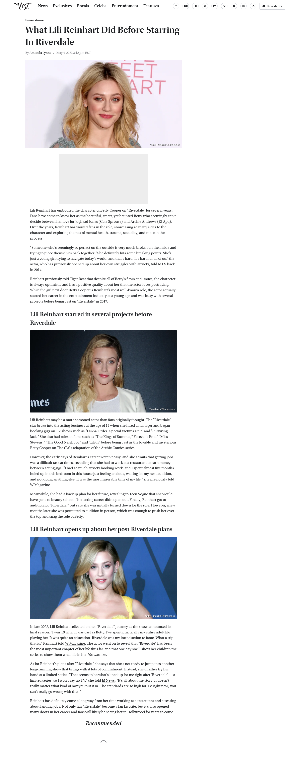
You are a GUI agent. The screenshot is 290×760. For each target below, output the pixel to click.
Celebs (100, 6)
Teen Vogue (138, 494)
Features (151, 6)
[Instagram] (195, 6)
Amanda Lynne (40, 53)
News (43, 6)
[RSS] (253, 6)
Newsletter (272, 6)
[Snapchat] (234, 6)
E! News (108, 680)
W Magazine (40, 485)
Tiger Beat (78, 279)
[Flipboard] (214, 6)
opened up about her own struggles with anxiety (110, 264)
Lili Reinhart (40, 210)
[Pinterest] (224, 6)
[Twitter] (205, 6)
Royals (83, 6)
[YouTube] (186, 6)
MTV (162, 264)
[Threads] (243, 6)
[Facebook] (176, 6)
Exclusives (62, 6)
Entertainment (125, 6)
